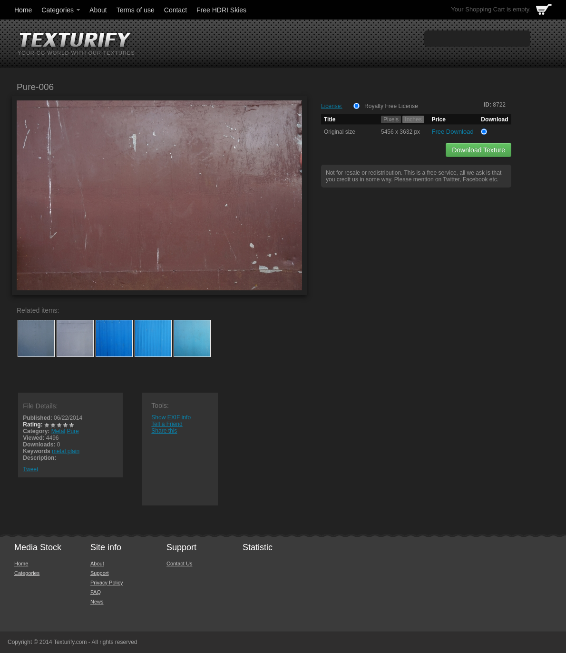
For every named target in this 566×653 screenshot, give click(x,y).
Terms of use (136, 10)
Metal (58, 431)
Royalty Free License (391, 106)
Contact (175, 10)
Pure (72, 431)
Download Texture (478, 150)
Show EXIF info (171, 417)
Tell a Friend (166, 424)
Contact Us (179, 563)
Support (99, 573)
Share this (164, 430)
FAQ (95, 592)
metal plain (65, 451)
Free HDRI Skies (221, 10)
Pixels (391, 119)
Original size (339, 132)
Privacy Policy (106, 582)
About (98, 10)
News (97, 601)
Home (23, 10)
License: (331, 106)
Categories (61, 10)
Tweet (30, 469)
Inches (413, 119)
